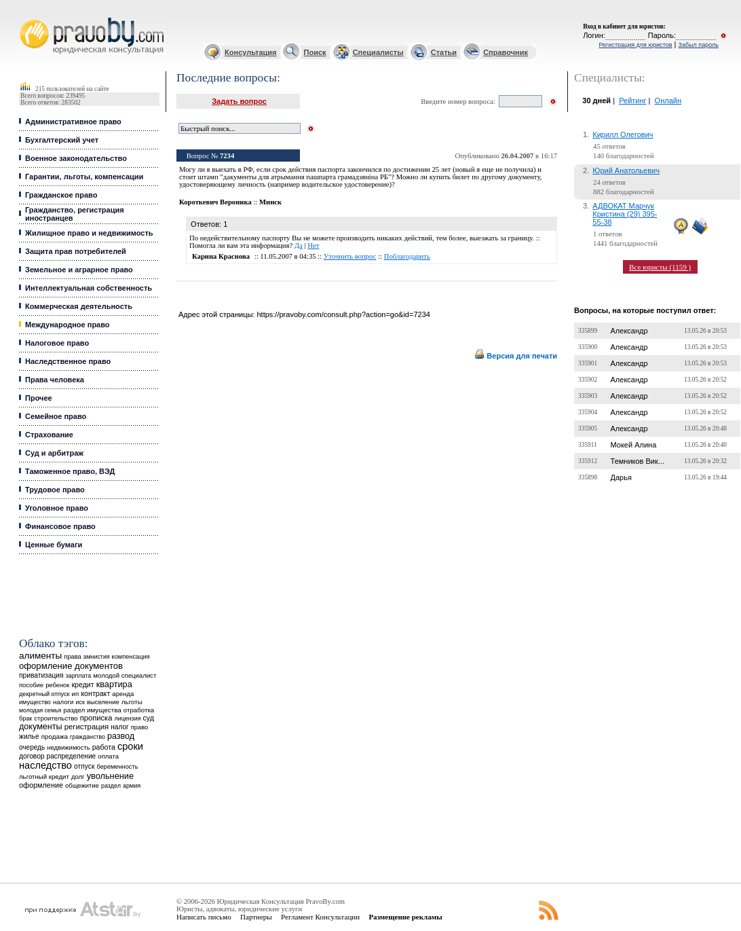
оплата (108, 756)
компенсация (131, 656)
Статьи (444, 52)
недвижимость (68, 747)
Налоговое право (57, 343)
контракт (95, 693)
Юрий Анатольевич (626, 170)
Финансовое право (60, 526)
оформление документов (71, 666)
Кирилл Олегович (622, 134)
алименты (40, 656)
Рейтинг (632, 100)
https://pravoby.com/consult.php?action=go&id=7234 (343, 314)
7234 (227, 156)
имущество (35, 702)
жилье (29, 736)
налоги (63, 702)
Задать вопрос (239, 101)
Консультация (250, 52)
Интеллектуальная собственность (88, 288)
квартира (114, 684)
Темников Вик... (637, 461)
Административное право (73, 121)
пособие (31, 685)
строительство (55, 718)
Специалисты (378, 52)
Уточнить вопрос (350, 256)
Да (298, 245)
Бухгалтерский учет (61, 140)
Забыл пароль (699, 44)
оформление (41, 785)
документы (40, 726)
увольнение (110, 776)
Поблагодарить (407, 256)
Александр (629, 331)
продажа (54, 736)
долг (78, 776)
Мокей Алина (634, 445)
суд (148, 718)
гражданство (87, 736)
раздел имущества (92, 710)
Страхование (49, 435)
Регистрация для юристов (635, 44)
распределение (71, 756)
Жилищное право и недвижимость (89, 233)
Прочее (38, 398)
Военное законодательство (76, 158)
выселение (103, 702)
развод (120, 736)
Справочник (505, 52)
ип (75, 693)
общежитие (82, 785)
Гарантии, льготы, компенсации (84, 176)
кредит (82, 684)
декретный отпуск (44, 694)
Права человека (54, 380)
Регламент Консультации (320, 917)
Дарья (621, 477)
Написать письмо (203, 917)
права (72, 656)
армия (131, 785)
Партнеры (256, 917)
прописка (96, 718)
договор (32, 756)
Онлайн (668, 100)
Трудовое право (55, 490)
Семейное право (55, 416)
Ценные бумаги (53, 545)
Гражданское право (61, 195)
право (139, 727)
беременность (117, 766)
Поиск (315, 52)
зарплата (79, 675)
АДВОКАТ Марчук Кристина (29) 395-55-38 (624, 214)
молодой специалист (124, 675)
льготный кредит (44, 776)
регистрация (86, 727)
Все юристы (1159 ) (660, 267)
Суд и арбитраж (54, 453)
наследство (45, 765)
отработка (139, 710)
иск (79, 702)
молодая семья (40, 710)
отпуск (84, 766)
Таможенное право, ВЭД (70, 471)
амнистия (96, 656)
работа (103, 747)
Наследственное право (68, 361)
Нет (313, 245)
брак (25, 718)
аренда (123, 693)
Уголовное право (56, 508)
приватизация (41, 675)
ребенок (57, 685)
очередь (32, 747)
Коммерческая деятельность (78, 306)
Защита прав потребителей (75, 251)
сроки (130, 746)
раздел (111, 785)
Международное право (67, 325)
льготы (131, 702)
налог (120, 727)
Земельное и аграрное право (79, 270)
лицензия (128, 718)
